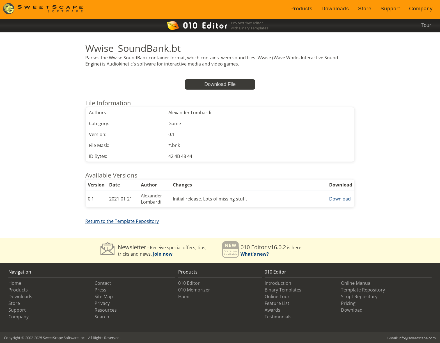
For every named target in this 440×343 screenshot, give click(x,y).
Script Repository (359, 296)
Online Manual (356, 283)
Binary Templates (283, 290)
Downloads (335, 8)
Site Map (104, 296)
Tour (426, 25)
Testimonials (278, 317)
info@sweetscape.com (417, 337)
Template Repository (363, 290)
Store (365, 8)
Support (390, 8)
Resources (106, 310)
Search (102, 317)
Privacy (102, 303)
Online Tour (277, 296)
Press (100, 290)
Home (14, 283)
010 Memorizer (194, 290)
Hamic (185, 296)
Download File (219, 84)
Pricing (348, 303)
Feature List (277, 303)
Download (340, 199)
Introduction (278, 283)
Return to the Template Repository (122, 221)
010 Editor (189, 283)
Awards (272, 310)
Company (421, 8)
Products (301, 8)
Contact (103, 283)
